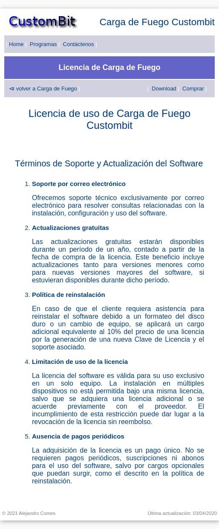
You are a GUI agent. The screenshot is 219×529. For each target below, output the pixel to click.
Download (164, 88)
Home (16, 44)
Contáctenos (78, 44)
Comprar (193, 88)
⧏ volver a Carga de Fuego (43, 88)
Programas (43, 44)
